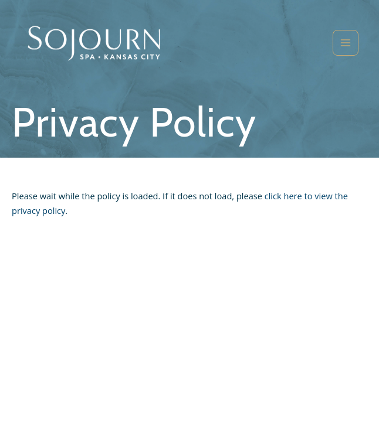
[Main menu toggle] (345, 43)
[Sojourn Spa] (94, 43)
